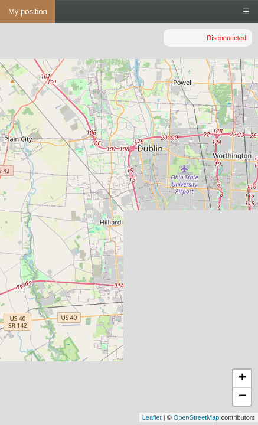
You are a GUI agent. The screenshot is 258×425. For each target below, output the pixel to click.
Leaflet (152, 417)
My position (27, 11)
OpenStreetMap (197, 417)
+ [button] (242, 378)
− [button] (242, 397)
